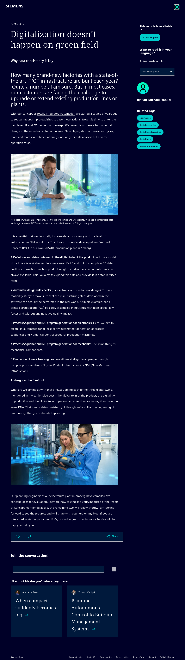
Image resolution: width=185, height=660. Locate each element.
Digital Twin (145, 140)
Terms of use (138, 657)
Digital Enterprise (148, 125)
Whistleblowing (167, 657)
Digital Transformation (150, 133)
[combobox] (142, 71)
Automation (145, 118)
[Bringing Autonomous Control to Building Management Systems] (92, 611)
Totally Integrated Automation (56, 113)
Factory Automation (149, 147)
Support (152, 657)
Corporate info (75, 657)
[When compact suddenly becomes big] (36, 611)
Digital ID (91, 657)
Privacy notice (122, 657)
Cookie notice (105, 657)
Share (115, 536)
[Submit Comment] (114, 569)
